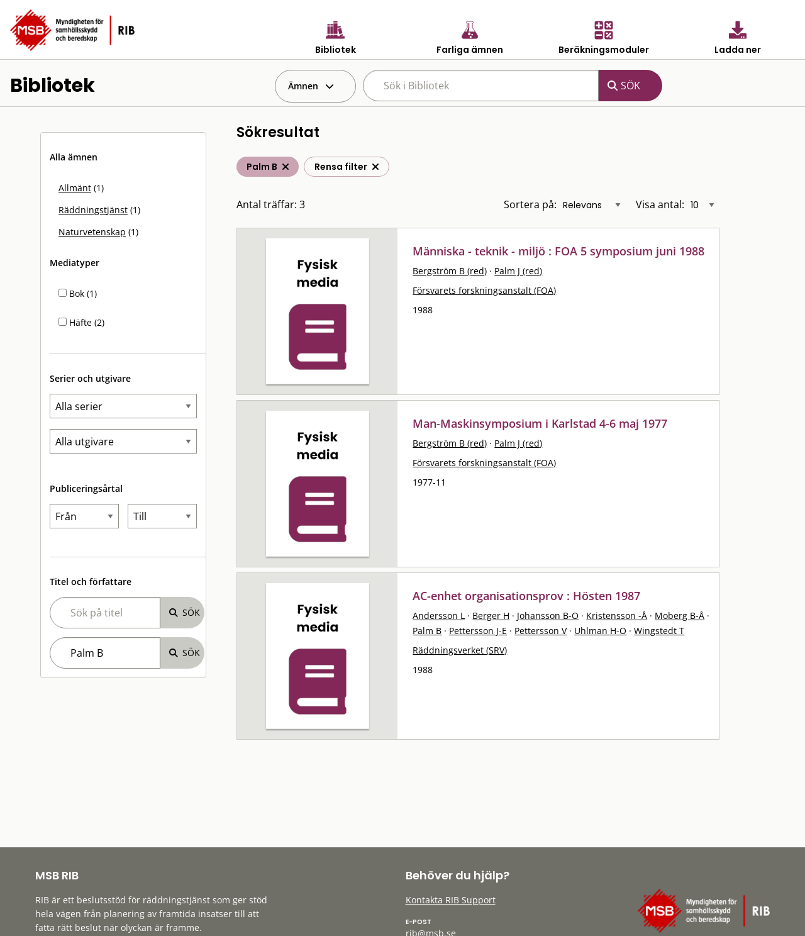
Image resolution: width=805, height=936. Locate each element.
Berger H (490, 615)
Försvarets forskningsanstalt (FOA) (484, 290)
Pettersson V (540, 631)
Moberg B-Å (679, 615)
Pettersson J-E (478, 631)
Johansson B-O (548, 615)
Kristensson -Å (616, 615)
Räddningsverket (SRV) (460, 650)
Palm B (427, 631)
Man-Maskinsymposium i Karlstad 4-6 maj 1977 (540, 423)
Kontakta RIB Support (451, 900)
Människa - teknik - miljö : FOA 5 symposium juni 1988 (558, 251)
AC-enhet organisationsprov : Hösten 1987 (526, 595)
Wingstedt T (659, 631)
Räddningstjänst (93, 210)
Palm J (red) (518, 271)
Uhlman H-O (600, 631)
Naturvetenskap (92, 232)
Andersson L (439, 615)
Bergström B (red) (450, 271)
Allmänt (74, 188)
